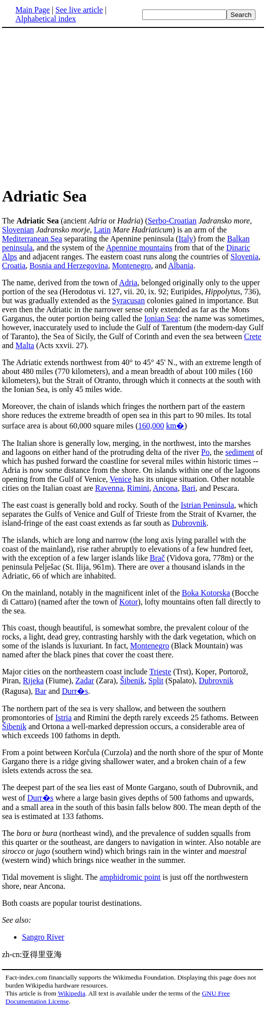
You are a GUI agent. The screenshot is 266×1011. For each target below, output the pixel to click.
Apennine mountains (139, 247)
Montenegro (131, 265)
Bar (40, 691)
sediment (239, 452)
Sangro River (43, 937)
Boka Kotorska (206, 593)
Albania (181, 265)
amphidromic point (130, 877)
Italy (186, 238)
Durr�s (75, 691)
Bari (189, 488)
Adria (128, 282)
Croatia (13, 265)
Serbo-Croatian (172, 220)
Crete (253, 336)
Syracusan (128, 300)
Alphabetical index (45, 18)
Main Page (32, 9)
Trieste (160, 671)
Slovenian (18, 229)
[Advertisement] (86, 107)
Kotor (128, 602)
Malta (24, 345)
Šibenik (132, 680)
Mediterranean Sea (32, 238)
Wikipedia (71, 993)
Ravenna (109, 488)
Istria (63, 717)
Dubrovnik (189, 523)
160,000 (151, 425)
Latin (102, 229)
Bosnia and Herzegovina (68, 265)
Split (155, 680)
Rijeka (33, 680)
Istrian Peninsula (207, 505)
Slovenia (245, 256)
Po (205, 452)
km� (175, 425)
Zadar (84, 680)
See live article (79, 9)
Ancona (165, 488)
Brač (157, 558)
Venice (121, 479)
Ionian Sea (161, 318)
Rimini (138, 488)
